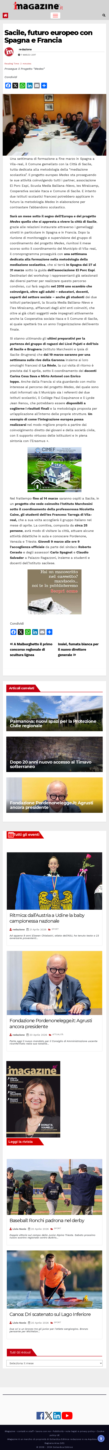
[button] (104, 15)
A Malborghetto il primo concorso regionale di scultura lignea (31, 649)
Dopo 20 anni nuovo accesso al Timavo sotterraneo (50, 764)
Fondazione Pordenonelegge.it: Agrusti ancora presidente (51, 805)
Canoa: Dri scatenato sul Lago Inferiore (50, 1314)
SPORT (55, 929)
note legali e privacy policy (80, 1431)
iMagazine (10, 1431)
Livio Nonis (19, 1229)
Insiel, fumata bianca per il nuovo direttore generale (78, 649)
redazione (25, 49)
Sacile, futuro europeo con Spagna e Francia (48, 36)
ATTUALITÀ (57, 1034)
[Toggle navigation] (55, 15)
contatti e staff (25, 1431)
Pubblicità (58, 1431)
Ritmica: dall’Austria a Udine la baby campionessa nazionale (47, 918)
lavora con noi (43, 1431)
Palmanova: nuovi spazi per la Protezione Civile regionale (53, 723)
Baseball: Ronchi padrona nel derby (47, 1220)
